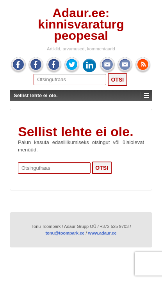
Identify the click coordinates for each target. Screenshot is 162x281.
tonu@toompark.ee (64, 233)
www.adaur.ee (102, 233)
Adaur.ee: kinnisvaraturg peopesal (81, 24)
